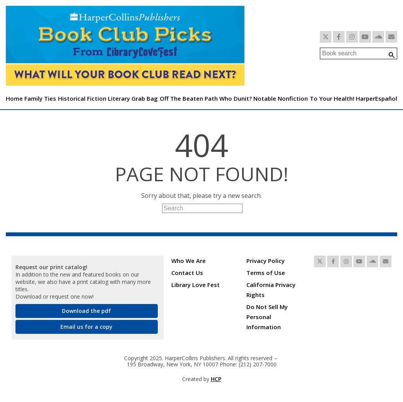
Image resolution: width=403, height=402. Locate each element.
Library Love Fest (195, 285)
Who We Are (188, 261)
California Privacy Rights (270, 290)
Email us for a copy (86, 326)
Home (14, 98)
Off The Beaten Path (189, 98)
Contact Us (187, 273)
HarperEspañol (376, 98)
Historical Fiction (82, 98)
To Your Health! (332, 98)
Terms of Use (265, 273)
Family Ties (40, 98)
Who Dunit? (235, 98)
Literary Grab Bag (133, 98)
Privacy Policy (265, 261)
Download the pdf (86, 310)
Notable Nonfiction (280, 98)
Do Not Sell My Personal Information (267, 317)
